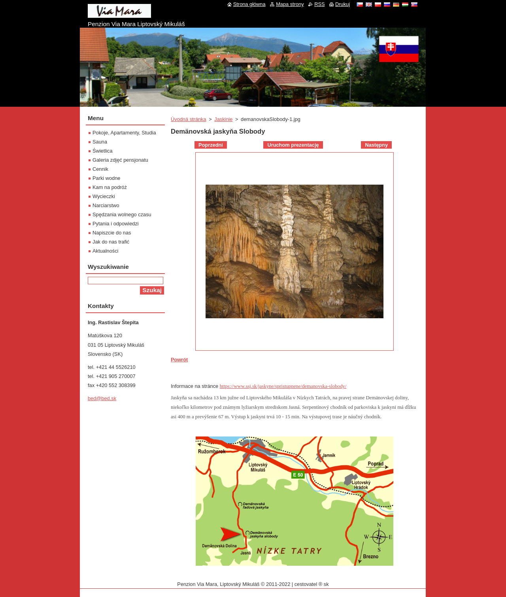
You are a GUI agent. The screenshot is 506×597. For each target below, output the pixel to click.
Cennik (100, 169)
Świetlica (103, 151)
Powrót (179, 360)
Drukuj (342, 4)
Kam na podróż (110, 187)
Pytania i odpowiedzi (116, 224)
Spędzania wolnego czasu (122, 214)
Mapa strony (290, 4)
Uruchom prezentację (293, 145)
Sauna (100, 142)
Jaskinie (223, 119)
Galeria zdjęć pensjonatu (120, 160)
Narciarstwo (106, 205)
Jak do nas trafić (111, 242)
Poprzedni (210, 145)
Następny (376, 145)
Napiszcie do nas (112, 233)
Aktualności (105, 251)
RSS (319, 4)
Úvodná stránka (188, 119)
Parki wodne (106, 178)
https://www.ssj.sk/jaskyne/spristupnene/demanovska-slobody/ (283, 386)
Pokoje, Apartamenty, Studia (124, 133)
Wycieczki (104, 196)
